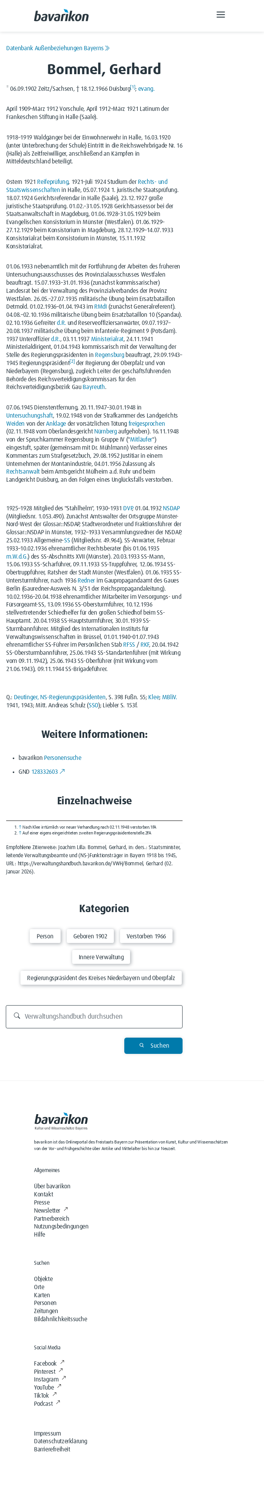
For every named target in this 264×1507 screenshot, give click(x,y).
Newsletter (51, 1211)
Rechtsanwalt (23, 472)
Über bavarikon (52, 1186)
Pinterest (48, 1372)
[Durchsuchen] (94, 1016)
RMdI (100, 307)
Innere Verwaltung (101, 957)
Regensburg (109, 355)
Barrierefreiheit (52, 1449)
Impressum (47, 1434)
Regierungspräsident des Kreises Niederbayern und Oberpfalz (101, 978)
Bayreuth (94, 387)
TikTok (45, 1396)
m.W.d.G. (16, 557)
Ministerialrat (107, 339)
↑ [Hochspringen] (20, 827)
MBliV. (169, 697)
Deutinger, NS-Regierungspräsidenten (60, 697)
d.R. (61, 323)
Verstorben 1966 (146, 936)
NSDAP (171, 508)
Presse (42, 1202)
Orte (39, 1287)
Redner (86, 581)
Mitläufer (141, 440)
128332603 (48, 772)
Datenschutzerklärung (60, 1441)
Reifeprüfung (52, 182)
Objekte (43, 1279)
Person (45, 936)
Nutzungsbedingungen (61, 1226)
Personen (45, 1303)
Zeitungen (46, 1311)
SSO (93, 705)
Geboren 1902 (90, 936)
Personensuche (62, 758)
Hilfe (39, 1235)
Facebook (49, 1364)
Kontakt (43, 1194)
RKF (144, 645)
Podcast (47, 1404)
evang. (146, 89)
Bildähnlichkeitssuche (60, 1319)
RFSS (129, 645)
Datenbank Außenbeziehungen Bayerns (58, 48)
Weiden (15, 424)
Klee (153, 697)
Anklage (56, 424)
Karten (42, 1295)
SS (67, 540)
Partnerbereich (51, 1219)
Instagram (50, 1379)
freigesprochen (147, 424)
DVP (127, 508)
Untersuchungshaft (29, 416)
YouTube (47, 1387)
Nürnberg (105, 431)
